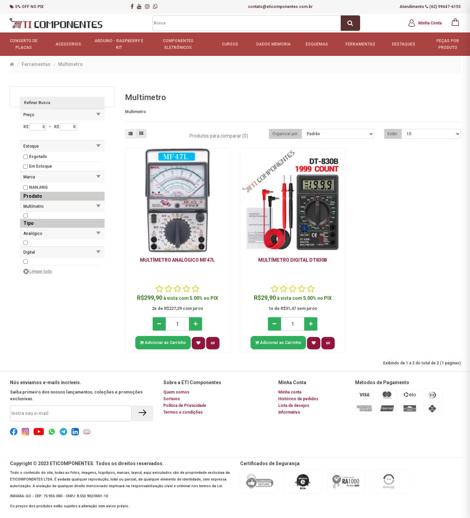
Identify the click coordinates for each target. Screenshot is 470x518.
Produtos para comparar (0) (218, 136)
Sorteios (171, 399)
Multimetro (70, 64)
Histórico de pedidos (298, 399)
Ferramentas (36, 64)
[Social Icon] (13, 434)
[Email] (71, 413)
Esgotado (38, 156)
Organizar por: (285, 134)
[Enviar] (142, 413)
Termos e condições (183, 412)
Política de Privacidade (184, 405)
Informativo (289, 412)
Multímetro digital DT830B (292, 260)
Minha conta (289, 392)
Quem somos (176, 392)
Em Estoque (40, 166)
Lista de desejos (293, 405)
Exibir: (392, 134)
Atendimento (412, 6)
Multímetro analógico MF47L (177, 260)
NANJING (38, 187)
